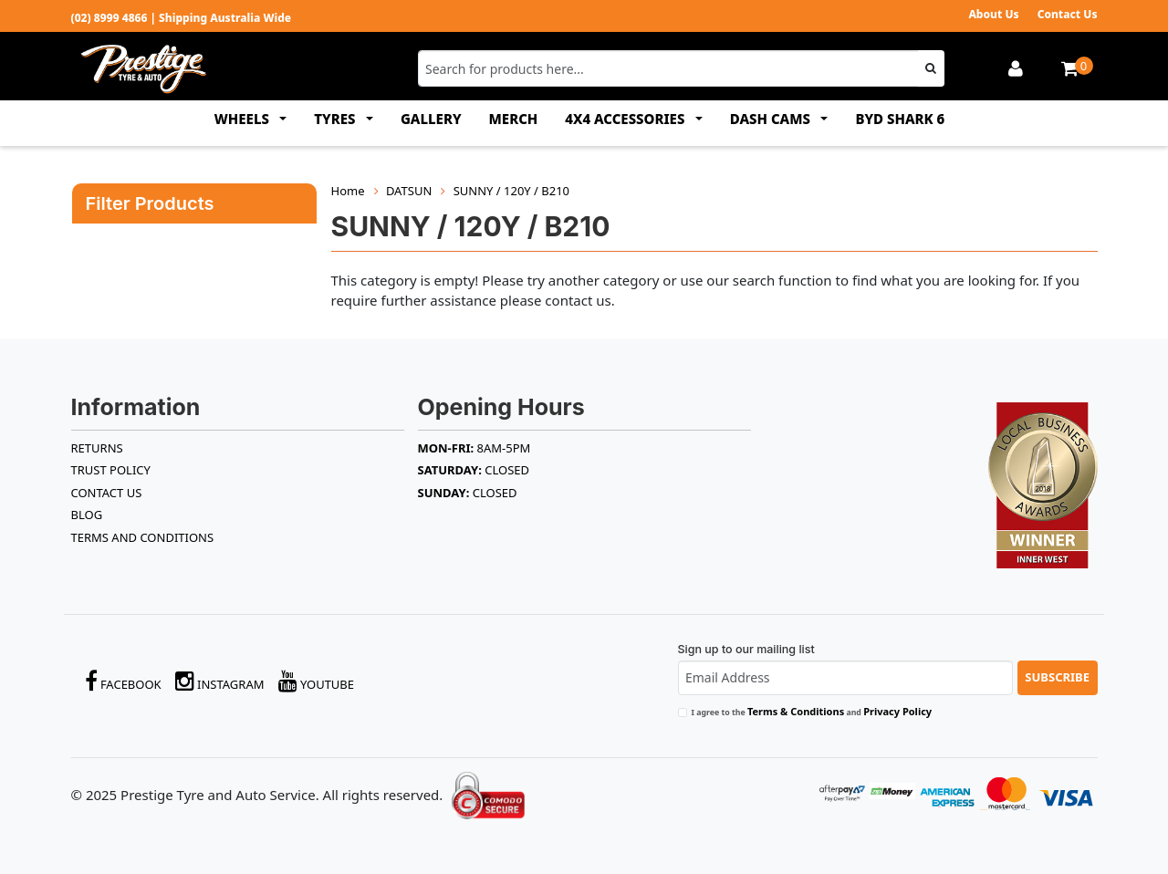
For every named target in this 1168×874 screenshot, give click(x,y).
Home (348, 190)
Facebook (123, 681)
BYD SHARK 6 (899, 118)
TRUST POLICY (111, 470)
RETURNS (97, 448)
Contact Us (1068, 14)
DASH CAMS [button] (772, 118)
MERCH (513, 118)
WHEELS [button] (243, 118)
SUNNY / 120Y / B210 (511, 190)
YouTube (316, 681)
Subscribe (1057, 677)
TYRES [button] (336, 118)
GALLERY (431, 118)
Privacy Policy (897, 711)
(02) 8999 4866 (109, 18)
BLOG (87, 514)
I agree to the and (812, 711)
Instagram (220, 681)
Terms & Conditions (795, 711)
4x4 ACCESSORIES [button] (626, 118)
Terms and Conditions (142, 537)
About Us (993, 14)
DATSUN (409, 190)
